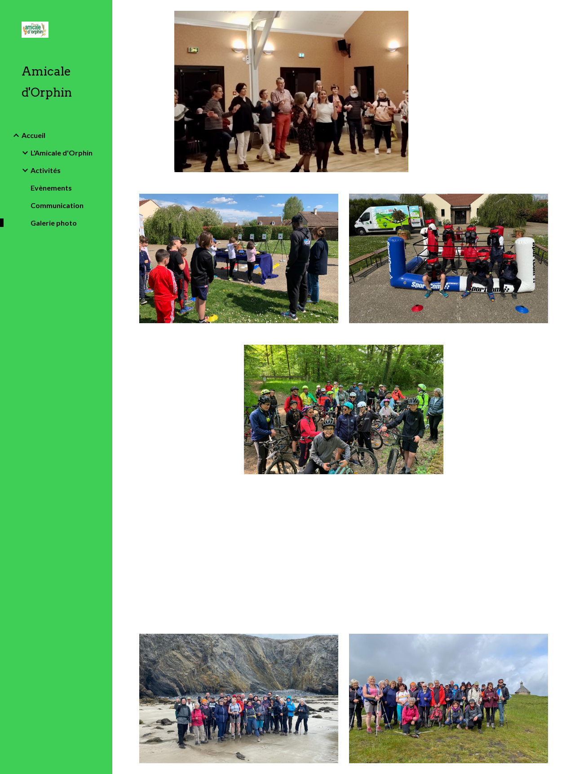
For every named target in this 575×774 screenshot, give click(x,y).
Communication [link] (57, 205)
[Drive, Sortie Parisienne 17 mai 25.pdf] (239, 554)
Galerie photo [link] (54, 222)
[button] (564, 12)
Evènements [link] (51, 187)
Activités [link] (46, 170)
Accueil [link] (33, 135)
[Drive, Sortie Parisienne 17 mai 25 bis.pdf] (448, 554)
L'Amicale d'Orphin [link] (62, 152)
